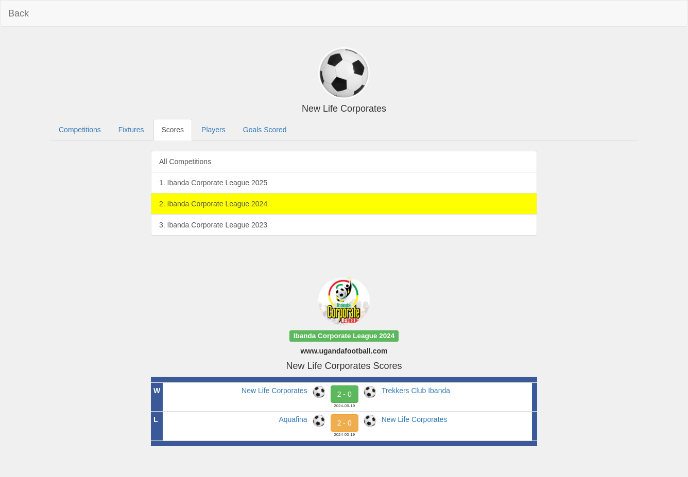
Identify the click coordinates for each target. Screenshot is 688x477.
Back (18, 13)
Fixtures (131, 130)
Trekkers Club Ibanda (416, 390)
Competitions (80, 130)
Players (213, 130)
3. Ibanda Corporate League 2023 (213, 225)
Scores (173, 130)
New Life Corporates (274, 390)
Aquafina (293, 419)
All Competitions (185, 161)
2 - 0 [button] (344, 394)
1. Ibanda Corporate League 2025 (213, 183)
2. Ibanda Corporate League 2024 (213, 204)
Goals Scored (265, 130)
